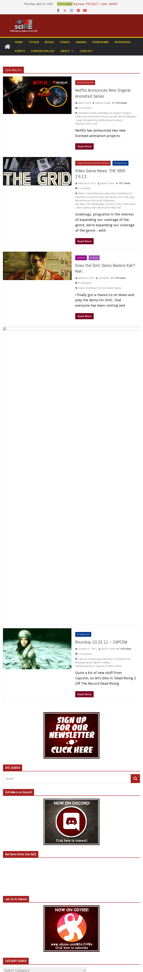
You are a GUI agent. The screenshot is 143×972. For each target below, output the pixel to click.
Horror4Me (100, 42)
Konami (79, 366)
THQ (118, 204)
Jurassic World (117, 116)
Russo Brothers (114, 120)
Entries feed (15, 923)
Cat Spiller (104, 278)
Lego (131, 197)
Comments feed (18, 932)
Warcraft (96, 207)
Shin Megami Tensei (115, 366)
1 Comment (82, 188)
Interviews (122, 42)
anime (93, 113)
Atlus (80, 363)
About (65, 51)
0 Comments (83, 108)
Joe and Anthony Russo (96, 116)
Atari (113, 193)
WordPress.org (17, 942)
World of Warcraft (111, 207)
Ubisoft (131, 366)
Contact (86, 51)
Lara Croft (122, 197)
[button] (72, 51)
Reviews (94, 258)
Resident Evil (123, 439)
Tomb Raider (129, 204)
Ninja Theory (91, 366)
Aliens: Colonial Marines (90, 193)
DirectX (94, 197)
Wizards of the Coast (86, 123)
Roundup (80, 443)
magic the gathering (86, 120)
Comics (65, 42)
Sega (101, 366)
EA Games (111, 197)
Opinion (81, 258)
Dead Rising (94, 439)
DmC (101, 197)
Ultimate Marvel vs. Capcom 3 (91, 446)
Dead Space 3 (124, 193)
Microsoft (97, 200)
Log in (10, 914)
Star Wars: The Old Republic (89, 204)
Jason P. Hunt (107, 183)
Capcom (89, 363)
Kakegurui (131, 116)
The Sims (110, 204)
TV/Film (34, 42)
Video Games (83, 207)
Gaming (81, 42)
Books (49, 42)
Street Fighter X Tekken (98, 443)
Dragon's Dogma (122, 113)
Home (19, 42)
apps (107, 193)
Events (20, 51)
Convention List (43, 51)
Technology (120, 163)
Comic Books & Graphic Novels (93, 163)
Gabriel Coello (103, 102)
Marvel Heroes (83, 200)
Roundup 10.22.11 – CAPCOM (101, 422)
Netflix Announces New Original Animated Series (103, 93)
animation (83, 113)
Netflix (101, 120)
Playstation (109, 200)
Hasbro (79, 116)
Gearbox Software (119, 363)
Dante (81, 288)
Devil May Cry (105, 113)
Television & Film (85, 82)
